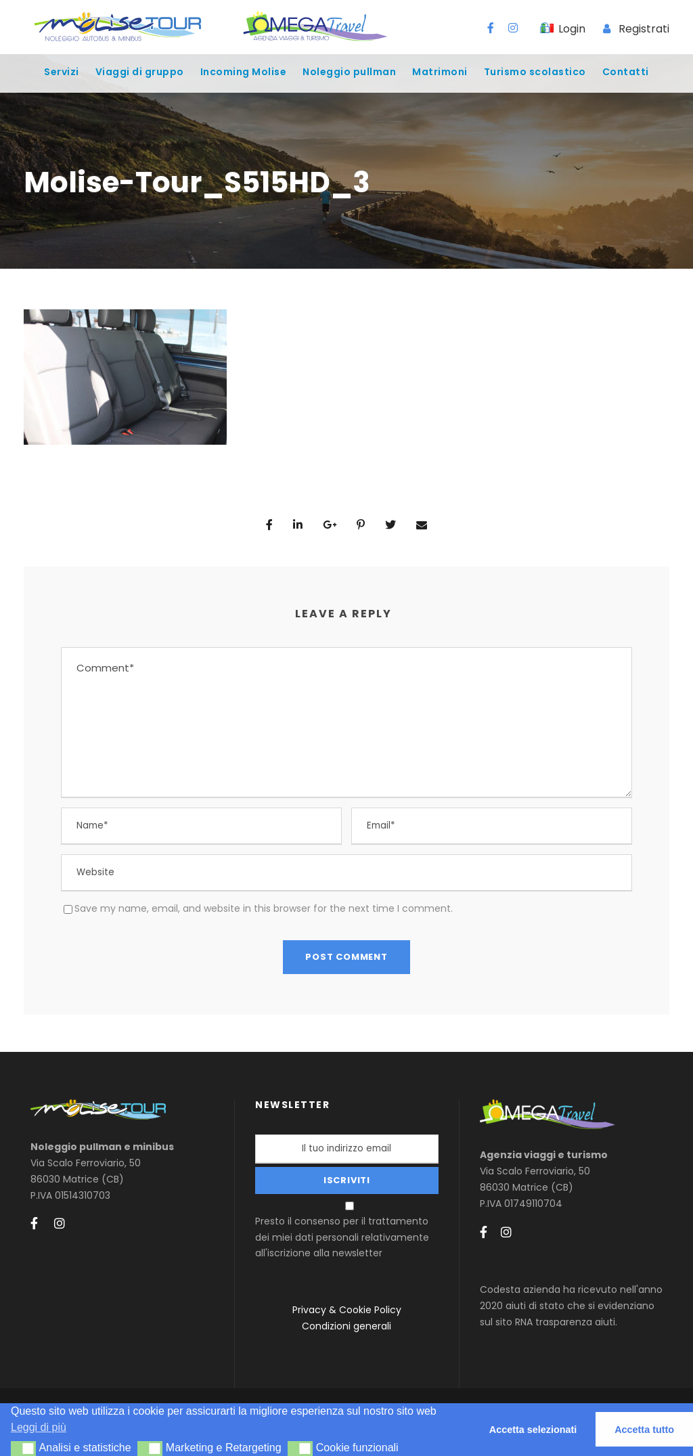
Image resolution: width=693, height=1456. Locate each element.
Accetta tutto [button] (644, 1429)
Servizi (61, 72)
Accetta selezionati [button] (533, 1429)
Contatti (625, 72)
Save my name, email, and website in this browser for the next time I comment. (263, 908)
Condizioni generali (346, 1326)
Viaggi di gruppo (139, 72)
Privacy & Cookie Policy (346, 1310)
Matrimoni (440, 72)
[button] (23, 1448)
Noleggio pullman (349, 72)
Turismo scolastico (535, 72)
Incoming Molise (243, 72)
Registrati (644, 29)
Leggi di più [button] (38, 1427)
